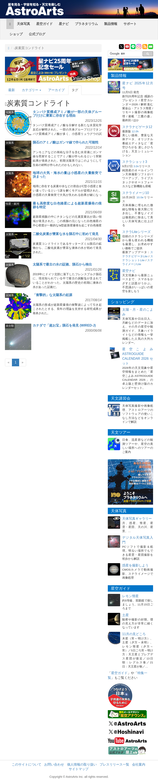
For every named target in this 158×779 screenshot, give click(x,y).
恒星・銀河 (12, 203)
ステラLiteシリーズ (136, 232)
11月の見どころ (134, 634)
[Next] (22, 362)
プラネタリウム (86, 24)
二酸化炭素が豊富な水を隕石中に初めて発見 (66, 234)
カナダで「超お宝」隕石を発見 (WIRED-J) (64, 325)
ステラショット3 (134, 161)
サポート (130, 24)
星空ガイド (44, 24)
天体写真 (23, 24)
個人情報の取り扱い (82, 764)
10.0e (140, 197)
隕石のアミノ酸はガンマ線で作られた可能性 (66, 142)
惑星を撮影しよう (135, 565)
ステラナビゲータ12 (137, 127)
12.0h (135, 131)
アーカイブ (56, 90)
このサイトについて (26, 764)
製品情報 (110, 24)
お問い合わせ (54, 764)
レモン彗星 (130, 596)
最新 (11, 90)
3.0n (136, 166)
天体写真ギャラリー (137, 518)
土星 (125, 615)
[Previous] (8, 362)
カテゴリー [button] (31, 90)
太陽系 (10, 112)
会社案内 (138, 764)
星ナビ (64, 24)
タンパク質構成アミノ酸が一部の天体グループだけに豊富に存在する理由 (67, 113)
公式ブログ (37, 34)
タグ (75, 90)
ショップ (16, 34)
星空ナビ (128, 271)
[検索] (124, 53)
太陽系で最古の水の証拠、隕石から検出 (62, 264)
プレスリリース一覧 (114, 764)
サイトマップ (78, 769)
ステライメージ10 (135, 193)
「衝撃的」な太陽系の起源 (52, 295)
